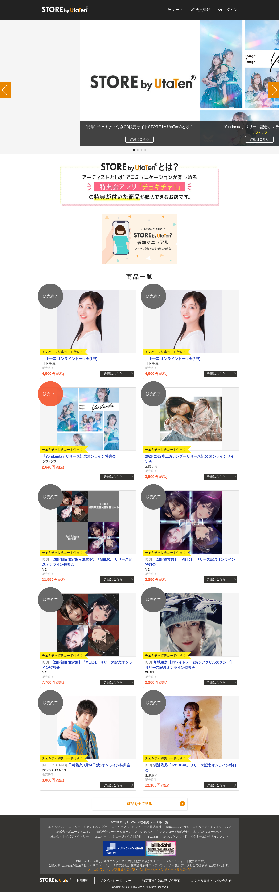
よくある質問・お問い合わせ (211, 880)
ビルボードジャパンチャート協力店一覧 (164, 869)
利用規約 (83, 880)
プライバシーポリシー (115, 880)
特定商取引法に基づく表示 (161, 880)
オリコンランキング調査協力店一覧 (111, 869)
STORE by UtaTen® (65, 9)
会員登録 (203, 10)
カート (177, 10)
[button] (134, 150)
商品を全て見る (139, 804)
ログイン (230, 10)
